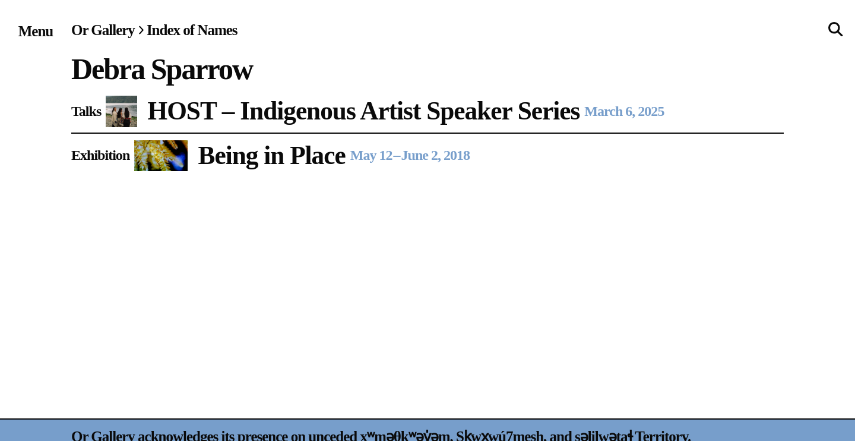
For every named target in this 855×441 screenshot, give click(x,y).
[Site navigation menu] (35, 31)
